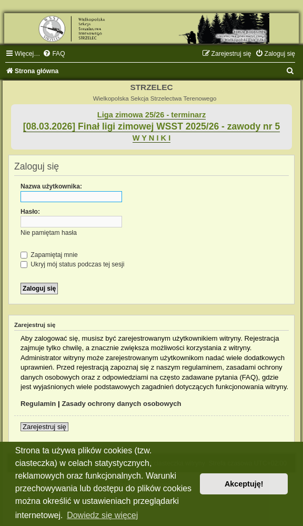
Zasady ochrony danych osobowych (121, 404)
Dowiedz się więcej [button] (102, 515)
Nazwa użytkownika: (51, 186)
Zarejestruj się (44, 427)
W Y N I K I (152, 138)
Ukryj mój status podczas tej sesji (72, 264)
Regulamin (38, 404)
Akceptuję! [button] (244, 484)
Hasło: (30, 211)
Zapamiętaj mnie (49, 255)
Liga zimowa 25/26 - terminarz (151, 115)
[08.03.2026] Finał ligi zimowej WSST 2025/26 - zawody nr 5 (151, 126)
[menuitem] (54, 53)
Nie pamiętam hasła (49, 232)
